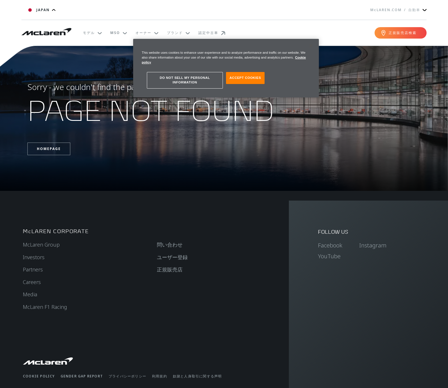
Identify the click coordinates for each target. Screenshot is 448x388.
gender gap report (82, 376)
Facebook (330, 245)
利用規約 (159, 376)
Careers (32, 282)
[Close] (311, 45)
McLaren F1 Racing (45, 306)
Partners (33, 269)
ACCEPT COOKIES (245, 77)
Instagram (373, 245)
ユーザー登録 (172, 257)
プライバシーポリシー (127, 376)
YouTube (329, 256)
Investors (34, 257)
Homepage (49, 148)
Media (30, 294)
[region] (226, 68)
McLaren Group (41, 244)
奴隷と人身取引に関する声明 (197, 376)
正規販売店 (170, 269)
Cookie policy (39, 376)
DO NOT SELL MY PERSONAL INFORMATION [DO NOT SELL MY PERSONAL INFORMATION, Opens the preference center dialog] (185, 80)
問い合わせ (170, 244)
